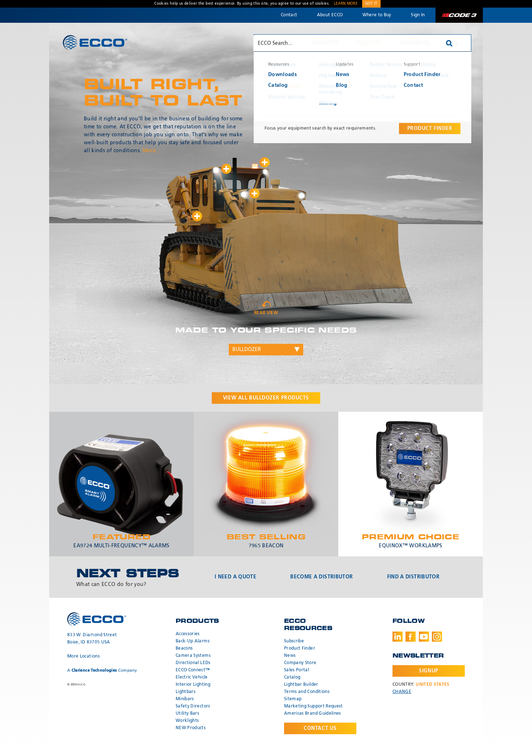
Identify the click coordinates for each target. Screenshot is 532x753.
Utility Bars (187, 713)
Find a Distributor (413, 576)
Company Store (300, 663)
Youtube (424, 637)
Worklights (187, 721)
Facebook (411, 637)
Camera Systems (193, 656)
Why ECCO (279, 43)
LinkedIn (397, 637)
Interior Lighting (193, 685)
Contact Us (320, 728)
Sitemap (292, 699)
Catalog (292, 677)
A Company (102, 670)
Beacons (184, 648)
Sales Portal (296, 670)
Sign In (418, 15)
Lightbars (186, 692)
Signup (428, 670)
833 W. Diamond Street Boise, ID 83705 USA (92, 639)
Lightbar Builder (301, 685)
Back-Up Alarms (193, 641)
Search (455, 43)
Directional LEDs (193, 663)
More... (151, 150)
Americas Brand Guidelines (312, 713)
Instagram (437, 637)
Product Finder (299, 648)
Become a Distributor (321, 576)
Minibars (185, 699)
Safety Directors (193, 706)
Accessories (188, 634)
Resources (415, 43)
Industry (369, 43)
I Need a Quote (235, 576)
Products (325, 43)
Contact (289, 15)
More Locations (83, 656)
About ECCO (330, 15)
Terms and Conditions (307, 692)
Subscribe (294, 641)
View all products (266, 398)
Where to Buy (376, 15)
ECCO (95, 42)
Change (401, 692)
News (290, 656)
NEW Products (191, 728)
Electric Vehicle (192, 677)
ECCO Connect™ (193, 670)
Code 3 (459, 15)
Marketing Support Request (313, 706)
